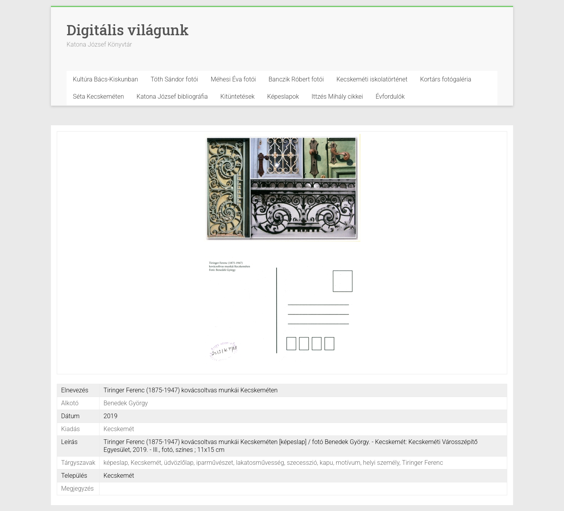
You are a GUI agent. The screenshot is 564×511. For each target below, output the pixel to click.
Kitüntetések (238, 96)
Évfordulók (390, 96)
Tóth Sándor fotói (174, 79)
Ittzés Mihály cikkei (337, 96)
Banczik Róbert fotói (296, 79)
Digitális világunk (128, 29)
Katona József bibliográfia (172, 96)
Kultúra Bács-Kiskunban (105, 79)
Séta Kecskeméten (98, 96)
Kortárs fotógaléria (445, 79)
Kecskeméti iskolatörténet (372, 79)
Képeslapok (283, 96)
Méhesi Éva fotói (233, 79)
